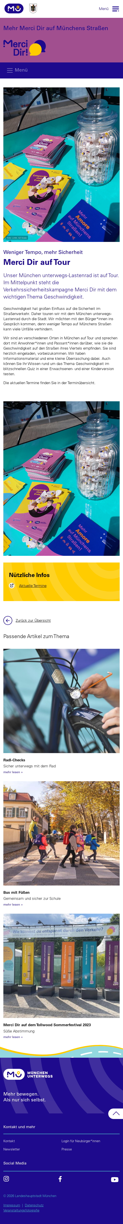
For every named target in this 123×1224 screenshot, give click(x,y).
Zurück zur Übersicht (33, 620)
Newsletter (11, 1149)
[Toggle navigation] (116, 8)
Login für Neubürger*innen (81, 1141)
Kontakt (9, 1141)
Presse (67, 1149)
